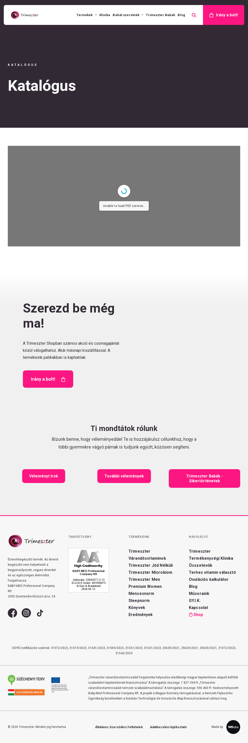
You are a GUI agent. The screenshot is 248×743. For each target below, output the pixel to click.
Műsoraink (199, 593)
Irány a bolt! (227, 15)
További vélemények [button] (124, 476)
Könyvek (137, 607)
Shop (198, 614)
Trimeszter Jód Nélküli (151, 565)
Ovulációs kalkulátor (209, 579)
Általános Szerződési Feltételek (119, 727)
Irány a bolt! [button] (48, 379)
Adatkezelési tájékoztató (168, 727)
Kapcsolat (198, 607)
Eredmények (141, 614)
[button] (12, 615)
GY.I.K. (194, 600)
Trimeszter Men (144, 579)
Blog (181, 15)
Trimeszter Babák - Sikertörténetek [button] (205, 478)
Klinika (104, 15)
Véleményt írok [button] (43, 476)
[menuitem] (86, 15)
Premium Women (145, 586)
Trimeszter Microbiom (150, 572)
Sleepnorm (139, 600)
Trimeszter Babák (160, 15)
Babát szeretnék (128, 15)
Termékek (86, 15)
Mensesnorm (141, 593)
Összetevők (201, 565)
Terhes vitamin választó (212, 572)
